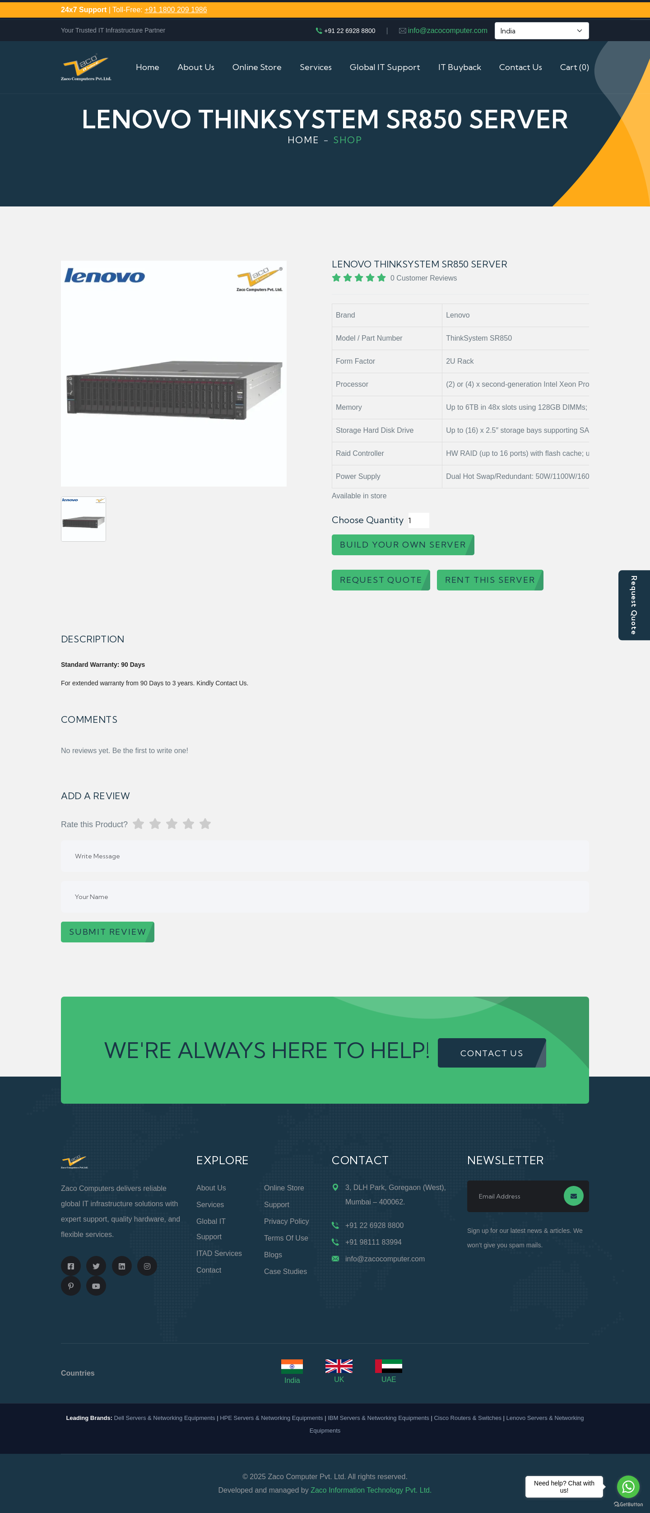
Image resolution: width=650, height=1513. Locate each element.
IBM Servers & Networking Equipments (378, 1418)
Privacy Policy (286, 1221)
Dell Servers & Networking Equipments (164, 1418)
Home (147, 67)
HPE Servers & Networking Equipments (271, 1418)
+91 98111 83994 (373, 1242)
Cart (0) (574, 67)
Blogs (273, 1255)
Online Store (257, 67)
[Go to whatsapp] (628, 1487)
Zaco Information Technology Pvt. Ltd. (371, 1490)
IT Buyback (459, 67)
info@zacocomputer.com (448, 30)
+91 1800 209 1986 (175, 10)
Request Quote (634, 605)
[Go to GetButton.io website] (628, 1504)
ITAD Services (219, 1253)
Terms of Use (286, 1238)
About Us (195, 67)
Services (316, 67)
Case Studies (285, 1271)
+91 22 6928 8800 (349, 30)
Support (276, 1205)
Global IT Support (385, 67)
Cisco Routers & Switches (467, 1418)
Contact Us (520, 67)
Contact (208, 1270)
